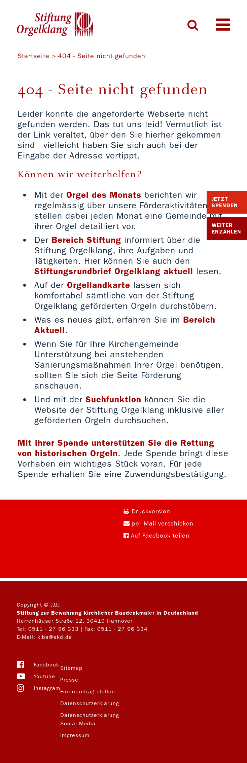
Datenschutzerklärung (89, 703)
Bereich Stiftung (86, 240)
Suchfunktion (113, 399)
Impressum (75, 735)
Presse (69, 680)
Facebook (46, 664)
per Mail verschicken (158, 523)
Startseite (33, 56)
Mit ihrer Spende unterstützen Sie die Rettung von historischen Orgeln (115, 448)
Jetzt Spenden (225, 202)
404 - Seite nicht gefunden (101, 56)
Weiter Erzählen (226, 228)
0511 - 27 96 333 (53, 629)
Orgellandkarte (98, 285)
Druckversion (146, 511)
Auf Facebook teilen (156, 535)
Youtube (44, 676)
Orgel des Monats (103, 195)
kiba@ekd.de (54, 637)
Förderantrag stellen (87, 691)
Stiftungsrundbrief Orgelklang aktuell (113, 271)
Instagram (47, 688)
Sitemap (71, 668)
